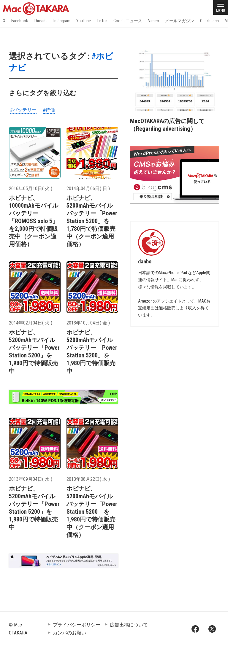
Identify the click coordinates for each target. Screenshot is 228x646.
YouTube (83, 20)
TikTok (102, 20)
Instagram (61, 20)
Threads (41, 20)
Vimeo (153, 20)
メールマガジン (179, 20)
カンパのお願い (69, 633)
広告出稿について (129, 625)
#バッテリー (23, 110)
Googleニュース (127, 20)
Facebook (19, 20)
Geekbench (209, 20)
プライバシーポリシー (76, 625)
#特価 (49, 110)
